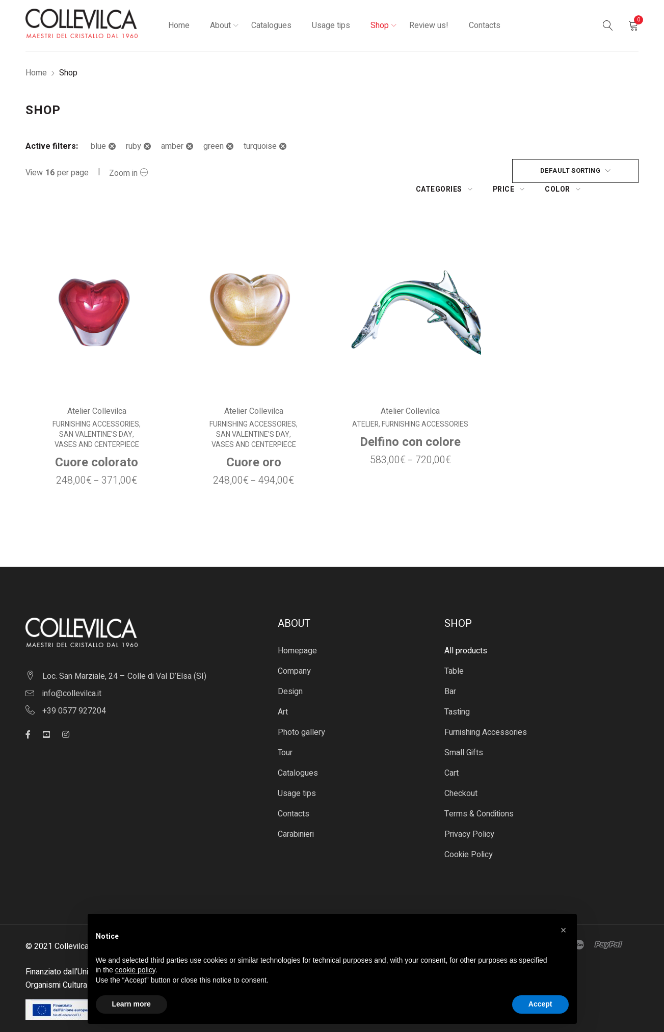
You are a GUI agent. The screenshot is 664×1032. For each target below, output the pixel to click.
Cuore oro (253, 444)
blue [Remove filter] (98, 146)
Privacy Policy (469, 816)
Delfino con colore (410, 424)
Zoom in (123, 173)
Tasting (457, 693)
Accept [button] (540, 1004)
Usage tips (297, 775)
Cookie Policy (468, 836)
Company (294, 652)
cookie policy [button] (135, 970)
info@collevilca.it (71, 675)
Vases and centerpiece (96, 426)
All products (465, 632)
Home (36, 73)
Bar (450, 673)
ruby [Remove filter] (133, 146)
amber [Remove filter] (172, 146)
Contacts (293, 795)
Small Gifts (463, 734)
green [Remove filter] (213, 146)
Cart (451, 754)
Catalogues (298, 754)
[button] (563, 930)
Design (290, 673)
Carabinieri (296, 816)
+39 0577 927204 (74, 692)
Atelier (366, 406)
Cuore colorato (96, 444)
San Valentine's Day (95, 416)
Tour (285, 734)
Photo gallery (301, 714)
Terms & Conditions (479, 795)
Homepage (297, 632)
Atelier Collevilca (96, 393)
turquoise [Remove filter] (260, 146)
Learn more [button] (131, 1004)
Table (454, 652)
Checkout (460, 775)
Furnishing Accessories (95, 406)
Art (283, 693)
